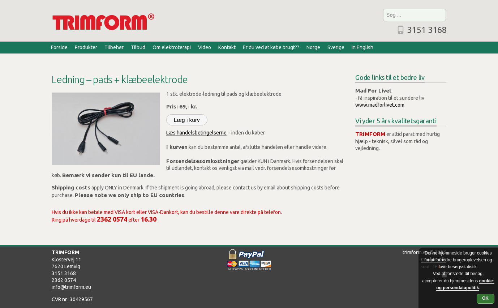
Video (204, 47)
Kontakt (227, 47)
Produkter (86, 47)
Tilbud (138, 47)
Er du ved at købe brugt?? (271, 47)
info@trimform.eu (71, 287)
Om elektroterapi (172, 47)
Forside (59, 47)
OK (485, 298)
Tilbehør (114, 47)
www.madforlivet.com (379, 105)
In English (362, 47)
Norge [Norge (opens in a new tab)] (313, 47)
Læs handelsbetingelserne (196, 133)
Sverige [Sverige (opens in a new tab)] (335, 47)
